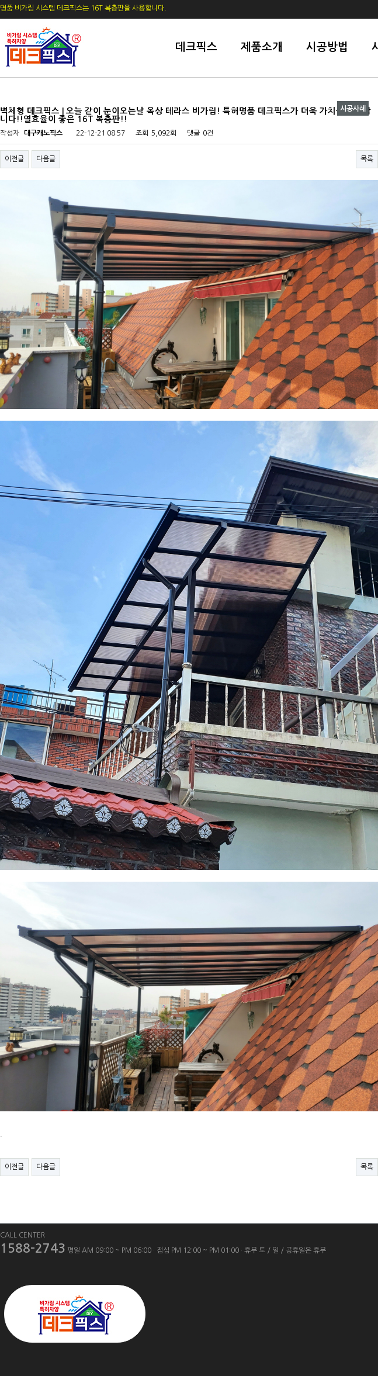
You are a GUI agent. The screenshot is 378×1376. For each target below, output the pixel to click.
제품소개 (262, 47)
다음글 (46, 158)
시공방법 (327, 47)
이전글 (14, 158)
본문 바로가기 (0, 0)
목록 (366, 158)
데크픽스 (196, 47)
